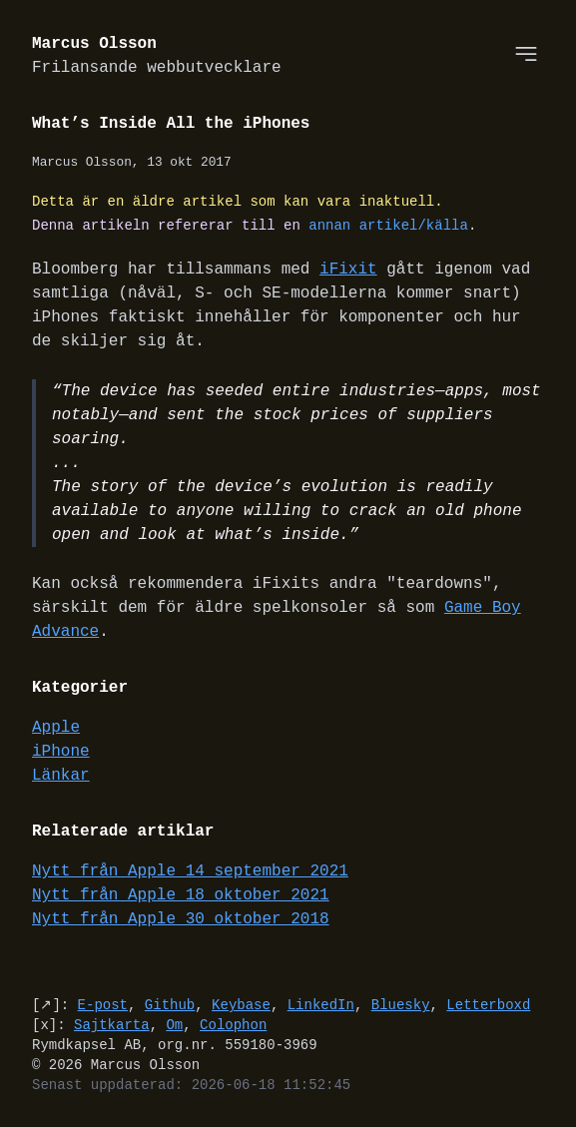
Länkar (61, 776)
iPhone (61, 752)
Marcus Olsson (157, 56)
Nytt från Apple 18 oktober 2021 (180, 895)
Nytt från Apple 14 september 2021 (190, 871)
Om (174, 1024)
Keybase (241, 1004)
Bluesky (400, 1004)
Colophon (233, 1024)
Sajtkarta (112, 1024)
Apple (56, 728)
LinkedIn (321, 1004)
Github (170, 1004)
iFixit (348, 270)
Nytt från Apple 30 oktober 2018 (180, 919)
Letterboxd (488, 1004)
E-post (103, 1004)
